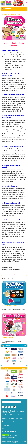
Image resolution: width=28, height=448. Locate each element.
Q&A (3, 429)
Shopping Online (5, 425)
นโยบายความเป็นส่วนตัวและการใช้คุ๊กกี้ (9, 432)
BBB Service (4, 427)
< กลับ (14, 274)
